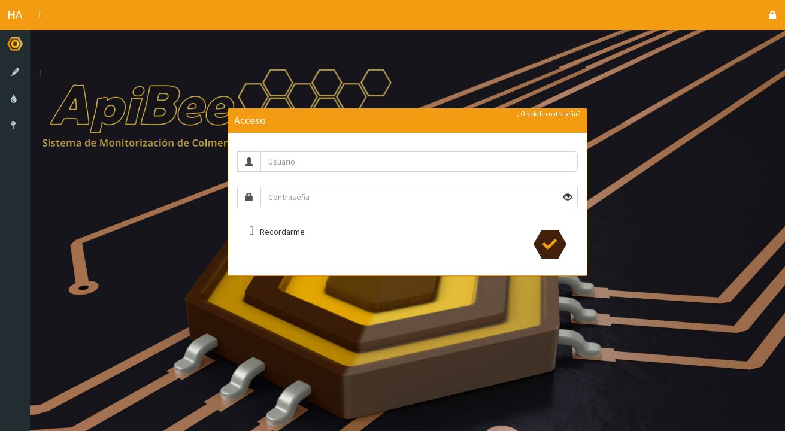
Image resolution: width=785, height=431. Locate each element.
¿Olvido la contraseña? (549, 114)
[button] (40, 15)
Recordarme (282, 231)
